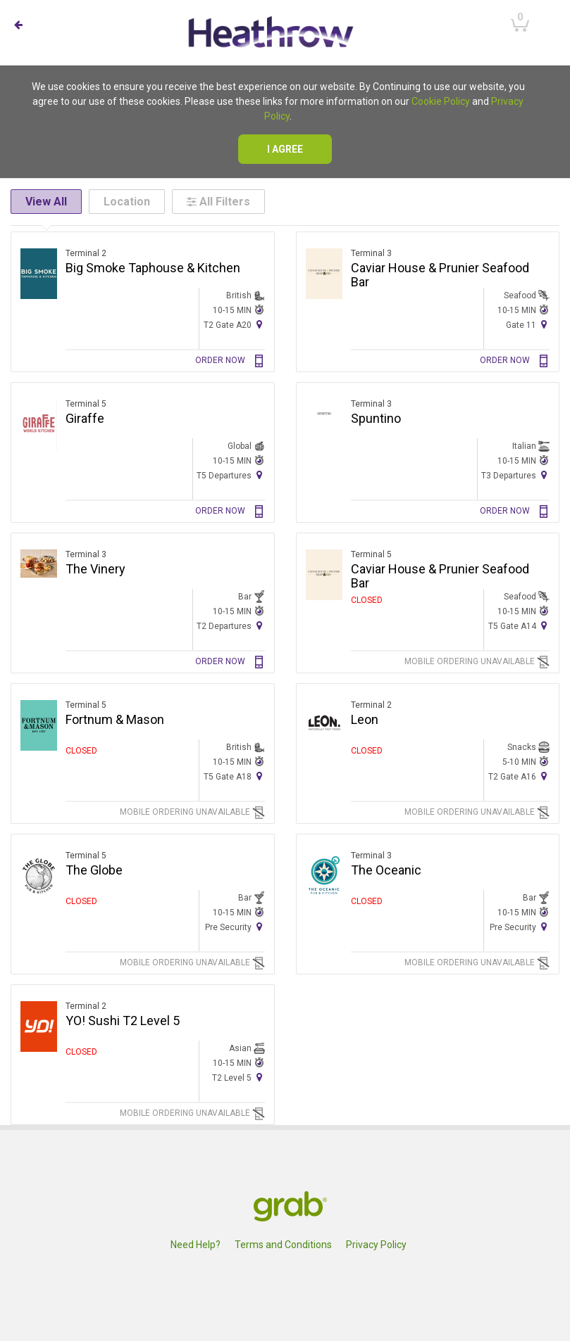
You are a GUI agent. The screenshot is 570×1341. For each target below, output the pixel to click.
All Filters (218, 201)
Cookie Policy (440, 101)
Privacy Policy (376, 1244)
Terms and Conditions (283, 1244)
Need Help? (196, 1244)
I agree (285, 149)
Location (127, 201)
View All (46, 201)
